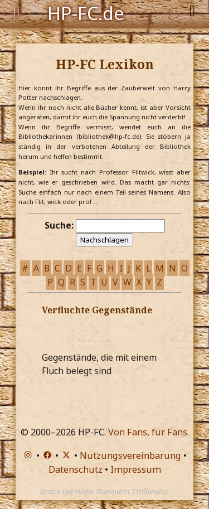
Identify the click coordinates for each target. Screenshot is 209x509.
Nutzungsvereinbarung (130, 455)
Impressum (135, 469)
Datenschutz (75, 469)
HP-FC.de (85, 12)
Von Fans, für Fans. (148, 432)
